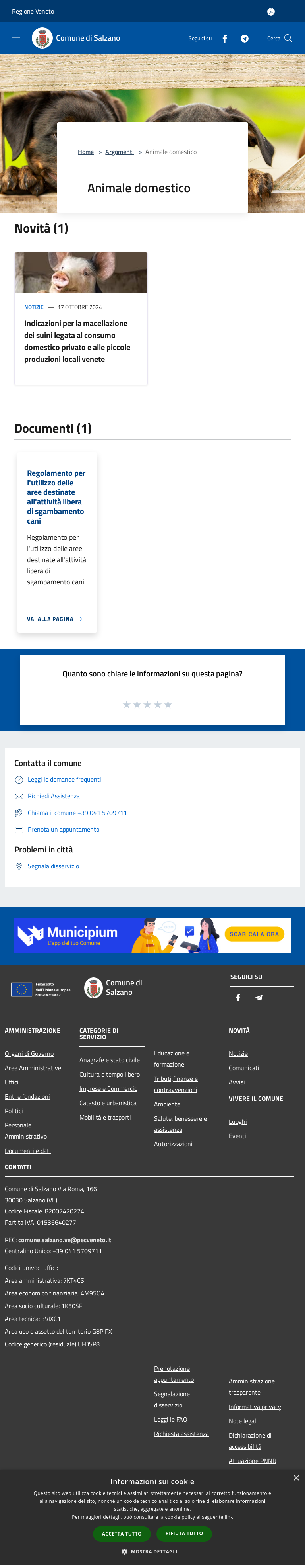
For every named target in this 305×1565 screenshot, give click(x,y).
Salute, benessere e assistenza (180, 1124)
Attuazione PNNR (252, 1460)
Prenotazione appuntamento (174, 1374)
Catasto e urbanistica (108, 1103)
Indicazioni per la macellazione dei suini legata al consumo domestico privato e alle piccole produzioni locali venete (77, 341)
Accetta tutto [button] (122, 1533)
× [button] (296, 1478)
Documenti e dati (28, 1150)
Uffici (12, 1082)
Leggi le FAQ (170, 1419)
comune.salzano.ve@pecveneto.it (64, 1240)
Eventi (237, 1136)
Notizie (34, 307)
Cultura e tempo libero (109, 1074)
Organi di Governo (29, 1053)
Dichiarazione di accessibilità (250, 1440)
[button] (152, 1551)
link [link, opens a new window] (229, 1517)
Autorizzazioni (173, 1144)
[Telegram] (241, 38)
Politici (14, 1111)
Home (86, 151)
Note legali (243, 1421)
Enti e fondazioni (27, 1096)
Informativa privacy (255, 1406)
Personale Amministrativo (26, 1130)
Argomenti (119, 151)
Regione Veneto (33, 11)
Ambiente (167, 1104)
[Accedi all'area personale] (271, 12)
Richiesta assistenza (181, 1433)
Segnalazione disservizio (172, 1399)
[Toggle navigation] (16, 37)
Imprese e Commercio (108, 1088)
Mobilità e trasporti (105, 1117)
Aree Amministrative (33, 1068)
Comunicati (244, 1068)
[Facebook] (222, 38)
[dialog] (152, 1517)
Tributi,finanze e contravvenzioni (176, 1084)
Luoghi (238, 1121)
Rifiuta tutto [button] (184, 1533)
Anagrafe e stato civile (109, 1060)
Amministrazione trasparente (252, 1386)
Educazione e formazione (171, 1058)
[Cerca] (288, 38)
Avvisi (237, 1082)
